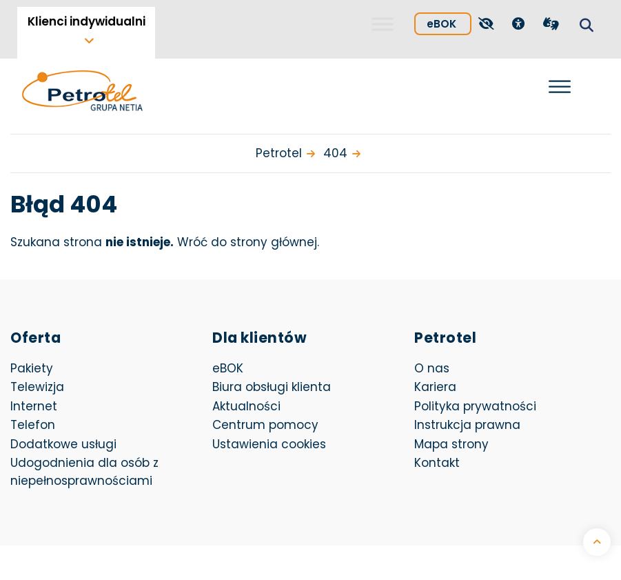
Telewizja (37, 387)
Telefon (32, 425)
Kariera (435, 387)
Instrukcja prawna (467, 425)
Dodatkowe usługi (63, 444)
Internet (33, 406)
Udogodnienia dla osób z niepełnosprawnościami (84, 471)
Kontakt (437, 462)
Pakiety (31, 368)
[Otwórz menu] (560, 86)
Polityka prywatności (475, 406)
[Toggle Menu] (382, 23)
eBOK (449, 21)
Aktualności (246, 406)
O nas (431, 368)
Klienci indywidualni (86, 21)
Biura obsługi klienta (271, 387)
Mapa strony (451, 444)
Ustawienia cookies (269, 444)
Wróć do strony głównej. (248, 242)
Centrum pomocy (265, 425)
